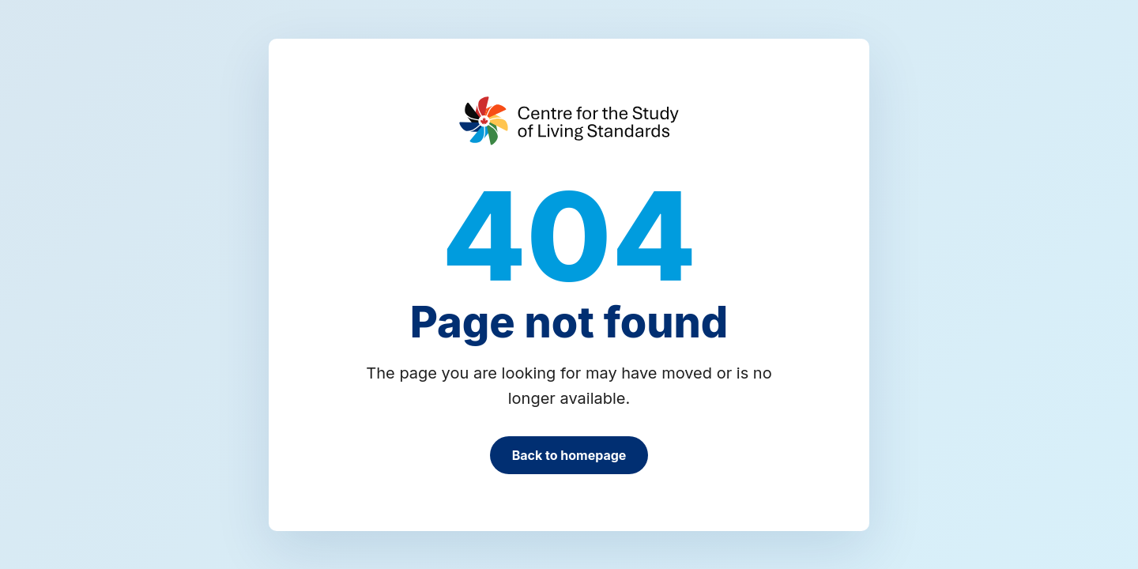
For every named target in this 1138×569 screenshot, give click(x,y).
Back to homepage (569, 455)
